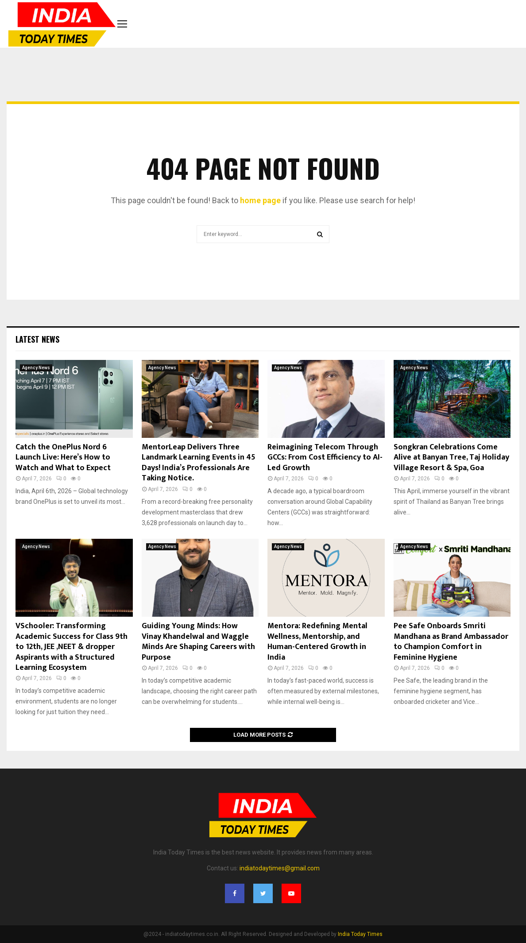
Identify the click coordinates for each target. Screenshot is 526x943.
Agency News (36, 367)
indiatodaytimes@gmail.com (280, 868)
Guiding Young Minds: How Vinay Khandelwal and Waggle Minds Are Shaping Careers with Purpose (198, 641)
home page (260, 200)
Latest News (37, 339)
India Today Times (360, 934)
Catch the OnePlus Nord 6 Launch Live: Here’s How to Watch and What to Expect (63, 458)
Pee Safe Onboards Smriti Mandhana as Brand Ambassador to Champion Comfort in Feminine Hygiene (451, 641)
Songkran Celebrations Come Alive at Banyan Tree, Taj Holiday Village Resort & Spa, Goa (451, 458)
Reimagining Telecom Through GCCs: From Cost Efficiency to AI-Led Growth (325, 458)
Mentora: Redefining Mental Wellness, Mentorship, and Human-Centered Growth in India (317, 641)
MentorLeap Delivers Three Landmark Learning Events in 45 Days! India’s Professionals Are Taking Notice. (198, 463)
